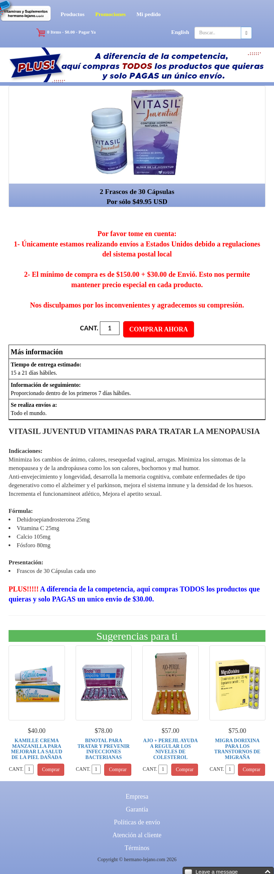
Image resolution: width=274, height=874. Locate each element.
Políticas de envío (137, 822)
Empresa (137, 796)
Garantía (137, 809)
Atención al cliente (136, 835)
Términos (137, 847)
